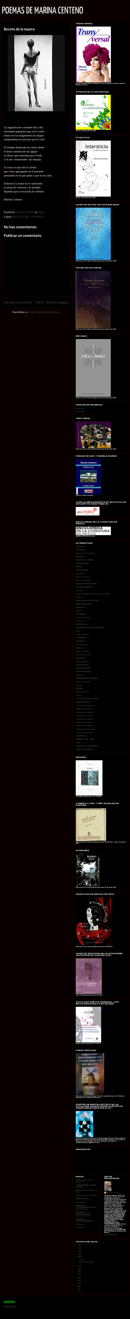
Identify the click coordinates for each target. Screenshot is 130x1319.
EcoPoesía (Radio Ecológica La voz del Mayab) (93, 594)
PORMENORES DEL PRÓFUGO (87, 678)
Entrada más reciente (18, 302)
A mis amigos (80, 546)
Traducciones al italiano (85, 726)
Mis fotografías (81, 644)
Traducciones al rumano (84, 732)
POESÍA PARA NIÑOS (83, 668)
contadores (10, 1306)
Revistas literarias (82, 692)
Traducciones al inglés (84, 722)
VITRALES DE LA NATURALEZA (87, 746)
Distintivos (80, 590)
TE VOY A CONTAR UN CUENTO (87, 699)
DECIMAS (79, 567)
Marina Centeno (80, 408)
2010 (80, 1289)
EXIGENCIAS (80, 607)
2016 (80, 1272)
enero (82, 1259)
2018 (80, 1266)
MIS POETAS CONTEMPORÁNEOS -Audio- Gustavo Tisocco (86, 1207)
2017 (79, 1269)
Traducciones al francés (84, 715)
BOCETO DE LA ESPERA (29, 216)
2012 (80, 1283)
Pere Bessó (80, 1227)
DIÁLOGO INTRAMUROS (84, 587)
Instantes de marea (83, 617)
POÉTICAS (79, 675)
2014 (79, 1278)
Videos (78, 742)
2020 (80, 1254)
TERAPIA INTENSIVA (83, 702)
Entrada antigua (57, 302)
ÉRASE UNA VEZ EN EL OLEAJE (87, 600)
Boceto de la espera (86, 1262)
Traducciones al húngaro (85, 719)
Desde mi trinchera (83, 577)
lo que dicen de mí (82, 634)
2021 (80, 1251)
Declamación (80, 573)
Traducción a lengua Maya (85, 705)
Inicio (39, 302)
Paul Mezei (80, 1224)
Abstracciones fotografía (85, 553)
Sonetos (79, 695)
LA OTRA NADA (81, 624)
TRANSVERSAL (81, 736)
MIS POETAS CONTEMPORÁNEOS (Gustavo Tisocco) (83, 1214)
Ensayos (79, 597)
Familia (78, 611)
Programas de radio (83, 682)
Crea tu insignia (80, 411)
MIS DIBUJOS (80, 641)
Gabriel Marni (81, 1202)
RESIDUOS (79, 688)
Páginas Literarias (82, 651)
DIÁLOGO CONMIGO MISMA (86, 584)
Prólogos (79, 685)
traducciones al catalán (84, 712)
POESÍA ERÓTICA (82, 665)
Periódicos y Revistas (83, 655)
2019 (80, 1257)
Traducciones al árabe (84, 709)
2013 (79, 1281)
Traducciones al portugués (85, 729)
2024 (80, 1245)
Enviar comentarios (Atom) (44, 312)
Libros (78, 631)
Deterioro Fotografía (83, 580)
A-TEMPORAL (80, 550)
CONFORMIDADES (82, 563)
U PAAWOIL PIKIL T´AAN (84, 739)
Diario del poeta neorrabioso (86, 1195)
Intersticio (79, 621)
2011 (79, 1286)
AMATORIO (80, 557)
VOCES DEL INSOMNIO (84, 749)
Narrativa (79, 648)
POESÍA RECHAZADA (83, 671)
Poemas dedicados (82, 661)
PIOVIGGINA (80, 658)
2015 (79, 1275)
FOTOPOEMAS (81, 614)
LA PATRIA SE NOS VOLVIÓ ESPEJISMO (90, 628)
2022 (80, 1248)
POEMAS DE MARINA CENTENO (42, 10)
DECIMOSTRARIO (82, 570)
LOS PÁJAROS (81, 638)
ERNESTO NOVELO (83, 1199)
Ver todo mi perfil (110, 1234)
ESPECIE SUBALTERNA (84, 604)
